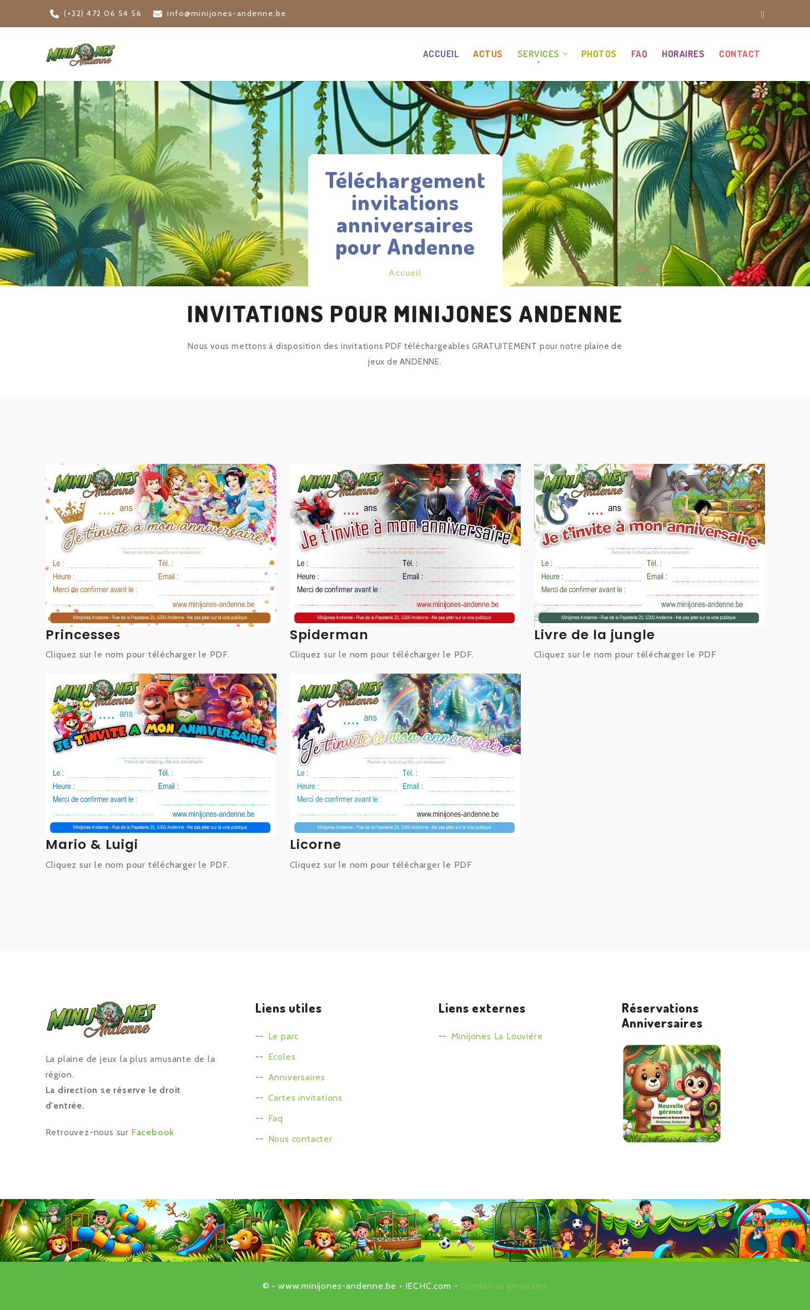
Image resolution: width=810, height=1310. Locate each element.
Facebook (153, 1131)
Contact (740, 53)
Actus (488, 53)
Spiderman (330, 634)
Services (538, 53)
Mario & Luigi (93, 843)
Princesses (84, 634)
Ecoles (282, 1056)
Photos (599, 53)
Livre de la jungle (596, 634)
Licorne (316, 843)
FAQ (639, 53)
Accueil (441, 53)
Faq (275, 1117)
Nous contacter (300, 1138)
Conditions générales (504, 1285)
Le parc (283, 1035)
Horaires (683, 53)
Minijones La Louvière (497, 1035)
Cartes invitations (305, 1097)
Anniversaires (296, 1076)
